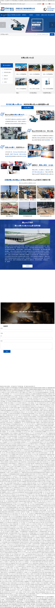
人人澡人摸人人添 (42, 598)
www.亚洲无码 (44, 601)
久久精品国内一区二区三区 (23, 599)
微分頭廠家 (32, 365)
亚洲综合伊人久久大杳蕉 (35, 599)
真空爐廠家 (13, 369)
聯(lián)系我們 (51, 14)
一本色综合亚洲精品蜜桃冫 (11, 599)
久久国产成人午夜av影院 (5, 604)
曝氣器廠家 (50, 367)
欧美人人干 (32, 596)
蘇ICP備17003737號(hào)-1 (21, 386)
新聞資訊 (24, 14)
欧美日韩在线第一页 (31, 607)
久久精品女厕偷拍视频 (9, 598)
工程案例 (31, 14)
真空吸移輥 (36, 367)
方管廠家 (39, 365)
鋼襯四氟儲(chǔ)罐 (5, 369)
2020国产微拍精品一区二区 (49, 602)
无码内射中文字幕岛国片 (20, 598)
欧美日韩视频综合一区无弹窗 (33, 601)
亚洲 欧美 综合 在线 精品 (36, 602)
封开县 (37, 604)
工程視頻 (38, 14)
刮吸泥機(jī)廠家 (18, 367)
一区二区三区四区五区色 (13, 596)
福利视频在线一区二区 (7, 605)
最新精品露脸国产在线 (9, 607)
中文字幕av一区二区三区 (32, 598)
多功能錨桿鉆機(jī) (8, 87)
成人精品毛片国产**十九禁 (21, 601)
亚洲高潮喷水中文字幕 (16, 604)
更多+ (25, 298)
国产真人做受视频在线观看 (43, 607)
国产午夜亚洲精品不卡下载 (19, 605)
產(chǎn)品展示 (17, 14)
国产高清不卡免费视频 (25, 596)
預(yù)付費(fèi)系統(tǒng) (21, 365)
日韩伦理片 (51, 607)
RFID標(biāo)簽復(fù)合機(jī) (7, 367)
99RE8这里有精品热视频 (8, 601)
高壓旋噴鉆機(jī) (7, 90)
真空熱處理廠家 (28, 367)
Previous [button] (3, 25)
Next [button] (52, 25)
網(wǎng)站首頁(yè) (4, 15)
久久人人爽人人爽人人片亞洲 (31, 605)
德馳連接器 (43, 367)
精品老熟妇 (28, 602)
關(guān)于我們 (10, 14)
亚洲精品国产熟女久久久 (41, 596)
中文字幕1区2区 (11, 602)
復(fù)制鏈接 (15, 394)
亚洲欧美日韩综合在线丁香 (45, 605)
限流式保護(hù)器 (10, 365)
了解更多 (27, 268)
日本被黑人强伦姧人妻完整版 (28, 604)
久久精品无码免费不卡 (20, 602)
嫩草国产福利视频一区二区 (21, 607)
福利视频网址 (44, 599)
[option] (27, 25)
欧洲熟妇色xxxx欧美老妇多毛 (45, 604)
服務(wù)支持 (44, 14)
